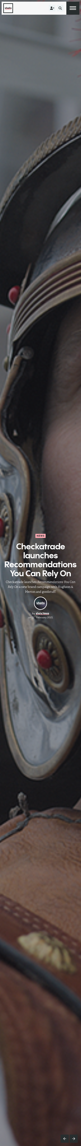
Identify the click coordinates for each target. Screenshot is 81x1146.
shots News (42, 613)
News (41, 535)
